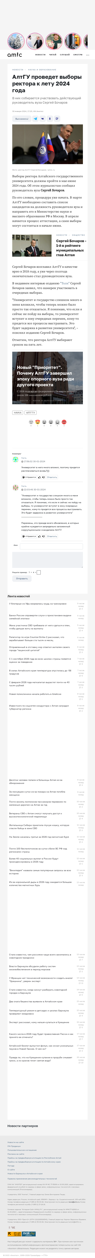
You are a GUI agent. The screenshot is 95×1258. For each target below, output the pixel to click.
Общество (78, 235)
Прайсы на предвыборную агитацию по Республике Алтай (34, 1158)
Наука (17, 412)
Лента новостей (19, 596)
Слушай (65, 54)
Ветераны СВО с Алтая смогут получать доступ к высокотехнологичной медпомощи (35, 815)
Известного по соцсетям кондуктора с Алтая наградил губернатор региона (39, 707)
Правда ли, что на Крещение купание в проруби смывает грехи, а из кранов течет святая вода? (40, 1059)
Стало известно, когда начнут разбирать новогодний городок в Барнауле (38, 991)
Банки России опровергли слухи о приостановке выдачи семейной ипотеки (40, 617)
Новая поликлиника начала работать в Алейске (35, 694)
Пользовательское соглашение (22, 1150)
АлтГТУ (30, 412)
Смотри (78, 54)
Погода (11, 1166)
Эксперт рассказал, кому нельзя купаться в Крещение (39, 1022)
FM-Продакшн (14, 1146)
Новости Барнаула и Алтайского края (25, 1173)
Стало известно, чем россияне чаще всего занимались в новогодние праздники (40, 956)
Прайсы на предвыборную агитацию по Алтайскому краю (34, 1162)
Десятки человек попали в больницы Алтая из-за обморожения (35, 781)
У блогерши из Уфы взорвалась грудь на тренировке (37, 603)
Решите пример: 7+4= (24, 572)
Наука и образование (42, 70)
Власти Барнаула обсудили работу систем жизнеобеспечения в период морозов (32, 968)
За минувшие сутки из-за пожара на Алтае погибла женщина (37, 793)
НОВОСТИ (18, 70)
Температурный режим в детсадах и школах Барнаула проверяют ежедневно (39, 1012)
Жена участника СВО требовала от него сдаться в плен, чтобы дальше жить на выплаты (39, 627)
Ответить (52, 477)
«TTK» (45, 1255)
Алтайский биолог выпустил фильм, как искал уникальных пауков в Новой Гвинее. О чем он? (41, 1047)
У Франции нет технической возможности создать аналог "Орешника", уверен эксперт (41, 979)
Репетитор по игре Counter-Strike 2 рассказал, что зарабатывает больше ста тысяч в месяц (36, 639)
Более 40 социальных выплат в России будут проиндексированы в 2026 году (33, 860)
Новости (40, 54)
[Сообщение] (47, 560)
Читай (52, 54)
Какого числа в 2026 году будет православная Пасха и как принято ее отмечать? (41, 1035)
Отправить (22, 578)
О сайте (11, 1169)
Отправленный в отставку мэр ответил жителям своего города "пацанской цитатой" (39, 649)
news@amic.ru (74, 1202)
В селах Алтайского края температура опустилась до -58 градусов (40, 672)
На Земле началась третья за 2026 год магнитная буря (39, 836)
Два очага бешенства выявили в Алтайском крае (35, 1001)
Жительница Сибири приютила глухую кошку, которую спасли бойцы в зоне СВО (39, 827)
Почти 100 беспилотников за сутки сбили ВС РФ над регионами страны (38, 850)
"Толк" (64, 283)
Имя (16, 545)
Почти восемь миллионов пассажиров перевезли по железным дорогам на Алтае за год (37, 803)
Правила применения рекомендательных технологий (32, 1178)
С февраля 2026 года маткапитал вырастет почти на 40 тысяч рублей (39, 684)
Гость (23, 458)
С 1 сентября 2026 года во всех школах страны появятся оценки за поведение (40, 660)
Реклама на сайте (16, 1154)
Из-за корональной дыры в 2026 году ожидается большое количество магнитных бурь (40, 883)
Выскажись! (21, 118)
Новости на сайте (16, 1142)
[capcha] (39, 572)
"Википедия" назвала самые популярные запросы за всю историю (40, 872)
